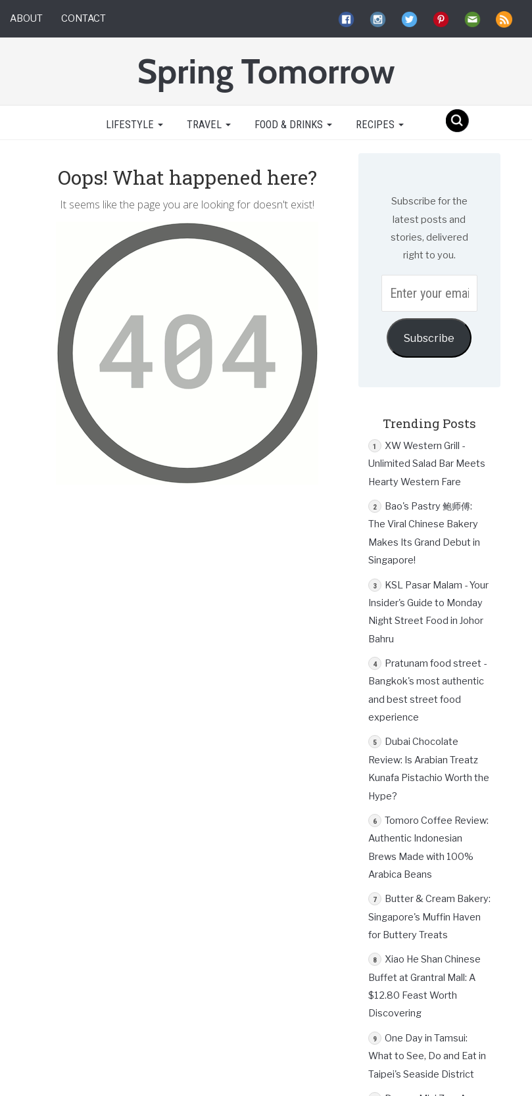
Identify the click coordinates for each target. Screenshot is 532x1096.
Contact (83, 18)
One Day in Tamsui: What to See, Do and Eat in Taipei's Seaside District (427, 1056)
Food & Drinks (293, 124)
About (26, 18)
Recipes (380, 124)
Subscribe (429, 338)
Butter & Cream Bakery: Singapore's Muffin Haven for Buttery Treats (429, 917)
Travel (209, 124)
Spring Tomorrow (266, 71)
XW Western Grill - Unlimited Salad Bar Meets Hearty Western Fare (426, 464)
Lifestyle (133, 124)
